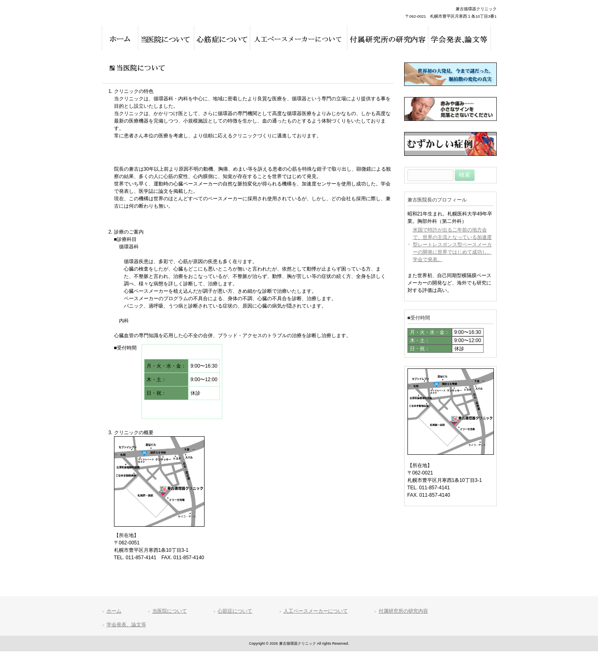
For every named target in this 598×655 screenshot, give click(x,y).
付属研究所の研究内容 (403, 611)
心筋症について (235, 611)
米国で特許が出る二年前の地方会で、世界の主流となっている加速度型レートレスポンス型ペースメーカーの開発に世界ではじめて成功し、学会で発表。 (452, 244)
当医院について (169, 611)
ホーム (114, 611)
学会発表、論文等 (126, 624)
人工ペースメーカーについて (316, 611)
